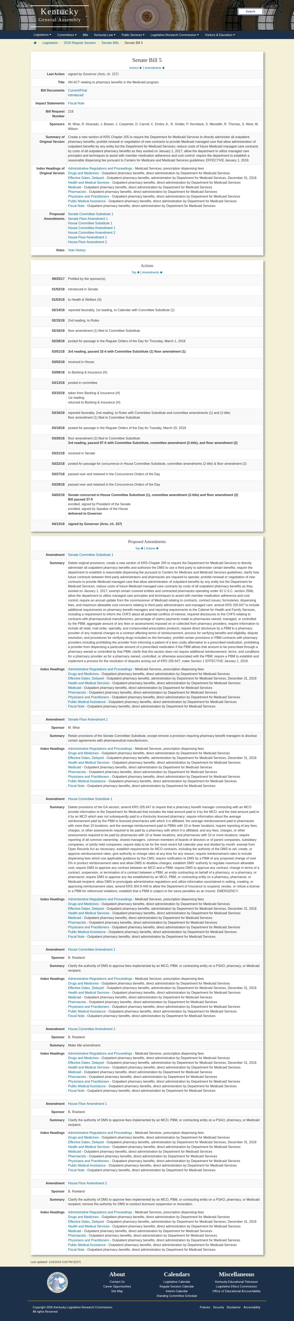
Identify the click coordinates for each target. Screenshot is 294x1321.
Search (250, 11)
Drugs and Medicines (83, 173)
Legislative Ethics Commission (236, 1286)
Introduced (76, 95)
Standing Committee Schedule (177, 1296)
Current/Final (77, 90)
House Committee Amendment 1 (91, 228)
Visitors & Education (220, 35)
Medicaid (74, 187)
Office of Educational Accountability (237, 1291)
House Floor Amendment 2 (87, 242)
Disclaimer (234, 1307)
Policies (205, 1307)
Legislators (42, 35)
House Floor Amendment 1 (87, 237)
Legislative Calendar (177, 1282)
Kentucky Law (105, 35)
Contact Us (117, 1282)
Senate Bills (110, 43)
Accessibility (252, 1307)
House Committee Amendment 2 (91, 232)
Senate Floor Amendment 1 (88, 218)
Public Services (133, 35)
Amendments (155, 67)
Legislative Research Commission (175, 35)
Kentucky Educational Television (236, 1282)
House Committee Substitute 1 (90, 223)
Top (135, 272)
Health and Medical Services (88, 182)
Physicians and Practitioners (88, 196)
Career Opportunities (117, 1286)
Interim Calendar (177, 1291)
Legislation (50, 43)
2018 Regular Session (80, 43)
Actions (135, 67)
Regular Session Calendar (177, 1286)
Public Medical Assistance (87, 201)
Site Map (117, 1291)
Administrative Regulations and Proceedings (100, 168)
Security (218, 1307)
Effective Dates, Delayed (86, 178)
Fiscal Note (76, 103)
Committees (67, 35)
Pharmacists (77, 191)
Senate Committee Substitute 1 (90, 214)
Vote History (77, 250)
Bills (85, 35)
